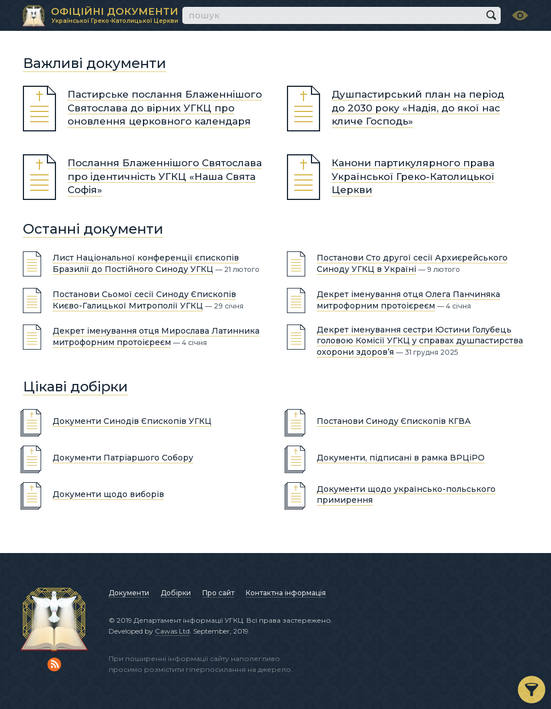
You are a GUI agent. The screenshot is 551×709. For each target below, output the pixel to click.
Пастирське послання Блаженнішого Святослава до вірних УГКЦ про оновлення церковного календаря (164, 108)
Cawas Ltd (172, 631)
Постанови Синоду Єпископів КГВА (394, 421)
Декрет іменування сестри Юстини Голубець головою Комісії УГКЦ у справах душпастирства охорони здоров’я (420, 341)
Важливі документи (94, 63)
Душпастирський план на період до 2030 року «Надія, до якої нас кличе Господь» (418, 108)
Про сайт (218, 592)
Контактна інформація (286, 592)
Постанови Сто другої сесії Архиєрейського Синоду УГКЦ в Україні (412, 263)
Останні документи (93, 229)
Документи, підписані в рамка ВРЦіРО (401, 457)
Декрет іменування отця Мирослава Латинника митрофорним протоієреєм (156, 336)
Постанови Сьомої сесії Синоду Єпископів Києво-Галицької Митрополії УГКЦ (144, 300)
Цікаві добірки (75, 386)
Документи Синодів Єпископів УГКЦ (132, 421)
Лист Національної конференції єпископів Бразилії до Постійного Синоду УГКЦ (146, 263)
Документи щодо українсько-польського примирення (406, 494)
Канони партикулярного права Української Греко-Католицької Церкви (413, 176)
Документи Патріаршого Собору (123, 457)
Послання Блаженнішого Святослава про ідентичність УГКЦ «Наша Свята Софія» (164, 176)
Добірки (176, 592)
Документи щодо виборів (108, 494)
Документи (129, 592)
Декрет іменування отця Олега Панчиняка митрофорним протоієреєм (408, 300)
